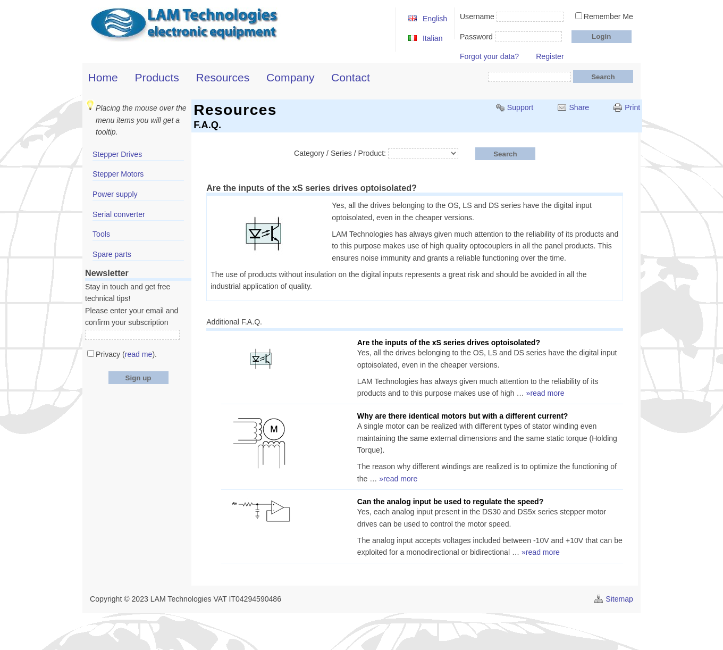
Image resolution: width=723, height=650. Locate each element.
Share (579, 107)
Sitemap (619, 599)
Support (520, 107)
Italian (433, 38)
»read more (545, 393)
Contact (350, 77)
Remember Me (608, 16)
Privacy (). (126, 354)
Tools (101, 234)
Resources (223, 77)
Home (103, 77)
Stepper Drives (117, 154)
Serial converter (119, 214)
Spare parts (112, 254)
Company (290, 77)
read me (139, 354)
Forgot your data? (489, 56)
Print (632, 107)
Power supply (115, 194)
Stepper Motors (118, 174)
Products (157, 77)
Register (550, 56)
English (435, 18)
